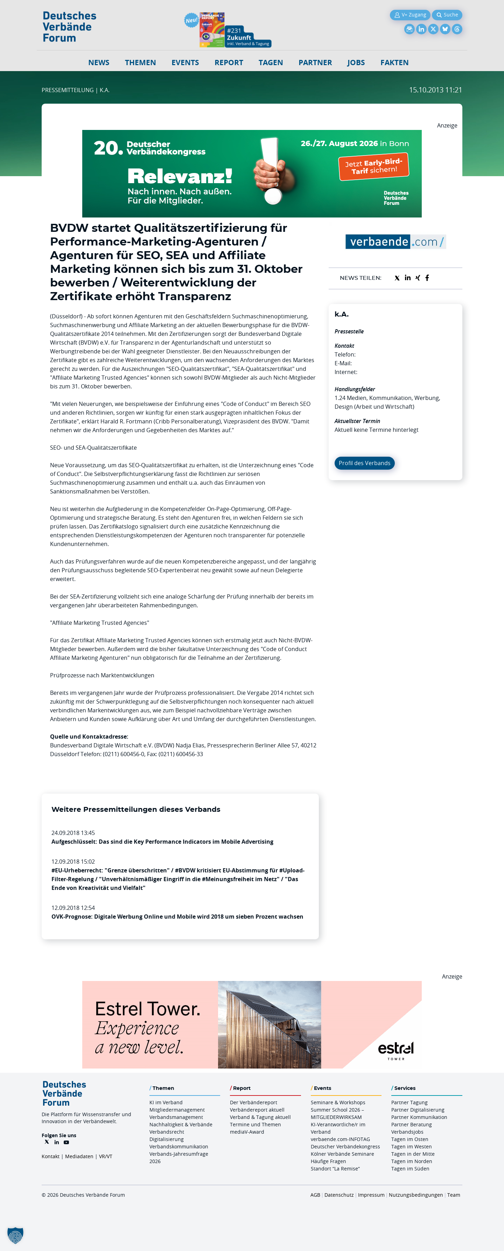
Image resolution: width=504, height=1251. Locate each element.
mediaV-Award (247, 1131)
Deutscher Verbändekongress (345, 1146)
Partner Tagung (409, 1102)
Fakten (394, 62)
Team (453, 1194)
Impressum (371, 1194)
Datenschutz (339, 1194)
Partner (315, 62)
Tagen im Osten (409, 1139)
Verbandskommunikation (178, 1146)
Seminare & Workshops (338, 1102)
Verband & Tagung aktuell (260, 1117)
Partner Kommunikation (419, 1117)
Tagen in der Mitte (413, 1153)
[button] (15, 1235)
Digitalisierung (166, 1139)
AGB (315, 1194)
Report (229, 62)
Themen (140, 62)
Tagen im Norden (411, 1161)
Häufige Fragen (328, 1161)
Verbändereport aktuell (257, 1109)
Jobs (356, 62)
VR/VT (105, 1156)
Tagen (271, 62)
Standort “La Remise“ (335, 1168)
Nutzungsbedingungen (416, 1194)
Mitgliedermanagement (177, 1109)
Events (185, 62)
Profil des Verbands (365, 463)
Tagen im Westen (411, 1146)
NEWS (99, 62)
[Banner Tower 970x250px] (252, 985)
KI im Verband (166, 1102)
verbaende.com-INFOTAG (340, 1139)
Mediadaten (79, 1156)
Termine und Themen (255, 1124)
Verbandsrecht (166, 1131)
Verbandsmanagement (176, 1117)
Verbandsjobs (407, 1131)
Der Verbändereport (253, 1102)
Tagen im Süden (410, 1168)
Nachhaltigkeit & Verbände (180, 1124)
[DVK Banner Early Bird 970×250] (252, 134)
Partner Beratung (411, 1124)
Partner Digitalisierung (417, 1109)
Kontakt (50, 1156)
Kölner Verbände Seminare (342, 1153)
